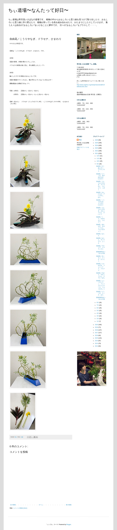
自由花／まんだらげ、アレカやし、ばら (100, 195)
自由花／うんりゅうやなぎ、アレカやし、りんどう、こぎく (100, 185)
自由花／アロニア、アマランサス (100, 247)
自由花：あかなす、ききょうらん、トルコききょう (100, 228)
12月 (98, 156)
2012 (96, 346)
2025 (96, 143)
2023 (96, 148)
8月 (98, 302)
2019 (96, 327)
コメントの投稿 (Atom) (20, 508)
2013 (96, 343)
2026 (96, 140)
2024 (96, 145)
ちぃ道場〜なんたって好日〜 (38, 10)
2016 (96, 335)
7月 (98, 305)
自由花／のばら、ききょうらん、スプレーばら (100, 275)
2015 (96, 338)
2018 (96, 330)
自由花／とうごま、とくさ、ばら (100, 293)
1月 (98, 321)
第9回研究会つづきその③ (100, 298)
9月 (98, 164)
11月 (98, 158)
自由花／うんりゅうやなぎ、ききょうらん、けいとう (100, 211)
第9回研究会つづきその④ (100, 252)
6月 (98, 308)
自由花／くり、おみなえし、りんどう (100, 219)
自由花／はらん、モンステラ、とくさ (100, 240)
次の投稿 (13, 505)
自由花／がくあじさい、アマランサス (100, 168)
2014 (96, 340)
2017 (96, 332)
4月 (98, 313)
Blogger (68, 524)
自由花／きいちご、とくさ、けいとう (100, 258)
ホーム (41, 505)
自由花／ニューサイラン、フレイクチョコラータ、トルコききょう (100, 285)
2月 (98, 318)
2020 (96, 324)
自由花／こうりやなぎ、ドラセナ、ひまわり (100, 202)
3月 (98, 316)
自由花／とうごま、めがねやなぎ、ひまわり (100, 176)
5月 (98, 310)
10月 (98, 161)
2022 (96, 151)
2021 (96, 153)
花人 (80, 140)
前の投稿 (68, 505)
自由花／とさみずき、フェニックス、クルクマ (100, 267)
